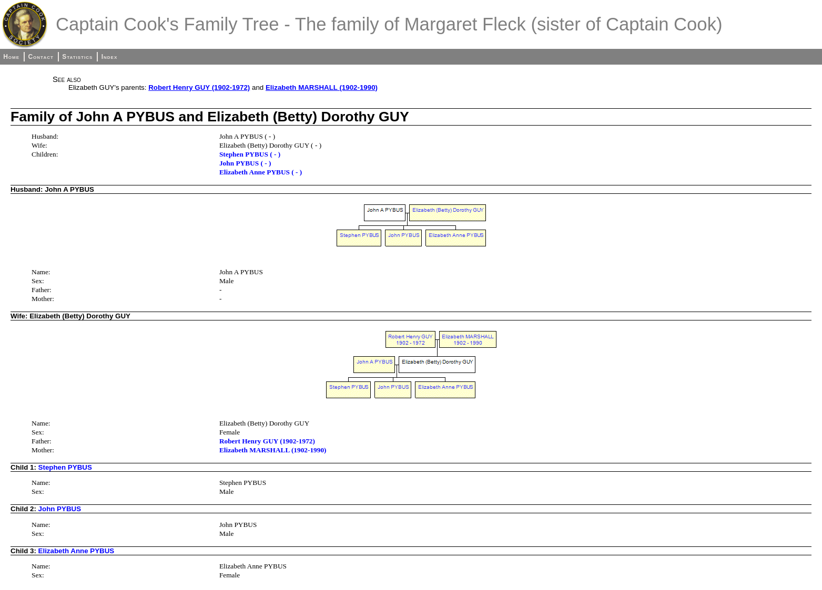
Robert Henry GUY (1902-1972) (199, 87)
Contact (40, 56)
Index (110, 56)
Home (11, 56)
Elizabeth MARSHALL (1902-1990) (322, 87)
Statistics (77, 56)
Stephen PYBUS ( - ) (249, 154)
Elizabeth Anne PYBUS (76, 551)
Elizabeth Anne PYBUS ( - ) (260, 172)
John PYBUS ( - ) (245, 163)
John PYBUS (59, 509)
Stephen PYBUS (65, 467)
